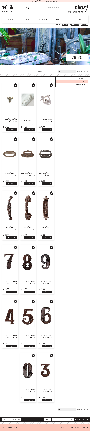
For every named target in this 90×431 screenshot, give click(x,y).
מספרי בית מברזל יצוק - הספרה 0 (29, 390)
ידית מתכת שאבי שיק (28, 120)
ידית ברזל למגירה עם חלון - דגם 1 (28, 174)
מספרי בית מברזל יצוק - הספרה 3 (46, 390)
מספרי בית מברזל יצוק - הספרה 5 (29, 336)
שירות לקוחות (84, 427)
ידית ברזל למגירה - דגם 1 (10, 174)
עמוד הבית (84, 25)
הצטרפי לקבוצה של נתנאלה (11, 419)
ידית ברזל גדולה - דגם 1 (11, 228)
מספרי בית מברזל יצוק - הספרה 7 (11, 282)
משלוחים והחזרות (64, 427)
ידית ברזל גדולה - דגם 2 (29, 228)
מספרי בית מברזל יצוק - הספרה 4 (11, 336)
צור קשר (4, 427)
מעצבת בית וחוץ (74, 25)
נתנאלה (48, 124)
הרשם (47, 419)
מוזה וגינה (65, 25)
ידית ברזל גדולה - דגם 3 (46, 228)
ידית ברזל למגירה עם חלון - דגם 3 (45, 174)
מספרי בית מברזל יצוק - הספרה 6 (46, 336)
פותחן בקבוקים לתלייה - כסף (47, 120)
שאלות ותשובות (75, 427)
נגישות (10, 427)
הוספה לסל (47, 130)
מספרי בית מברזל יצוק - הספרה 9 (46, 282)
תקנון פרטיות (17, 427)
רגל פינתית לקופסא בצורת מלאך (10, 120)
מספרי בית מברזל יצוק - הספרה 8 (29, 282)
